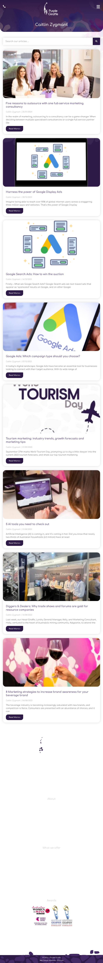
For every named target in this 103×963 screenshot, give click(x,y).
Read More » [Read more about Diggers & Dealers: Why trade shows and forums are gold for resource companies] (14, 629)
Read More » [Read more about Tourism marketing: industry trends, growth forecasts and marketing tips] (14, 461)
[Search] (96, 41)
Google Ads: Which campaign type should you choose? (43, 356)
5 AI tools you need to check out (27, 524)
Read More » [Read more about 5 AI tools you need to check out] (14, 543)
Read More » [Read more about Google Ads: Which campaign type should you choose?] (14, 375)
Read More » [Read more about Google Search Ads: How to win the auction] (14, 293)
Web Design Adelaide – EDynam (51, 960)
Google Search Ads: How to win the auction (35, 274)
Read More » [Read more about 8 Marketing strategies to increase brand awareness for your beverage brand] (14, 717)
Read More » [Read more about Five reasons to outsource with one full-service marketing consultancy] (14, 129)
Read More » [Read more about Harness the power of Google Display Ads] (14, 211)
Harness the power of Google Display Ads (34, 191)
